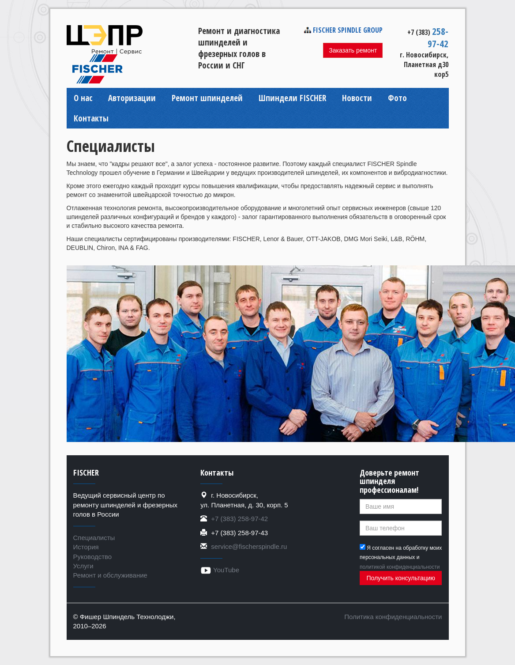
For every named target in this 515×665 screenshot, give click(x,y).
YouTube (219, 570)
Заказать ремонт (353, 50)
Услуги (83, 566)
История (86, 547)
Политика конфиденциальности (393, 616)
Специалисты (94, 537)
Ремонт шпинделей (207, 98)
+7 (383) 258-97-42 (239, 518)
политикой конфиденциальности (400, 567)
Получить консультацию (400, 578)
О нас (83, 98)
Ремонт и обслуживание (110, 575)
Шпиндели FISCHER (292, 98)
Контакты (91, 118)
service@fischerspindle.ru (249, 546)
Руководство (92, 556)
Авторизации (132, 98)
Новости (357, 98)
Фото (397, 98)
